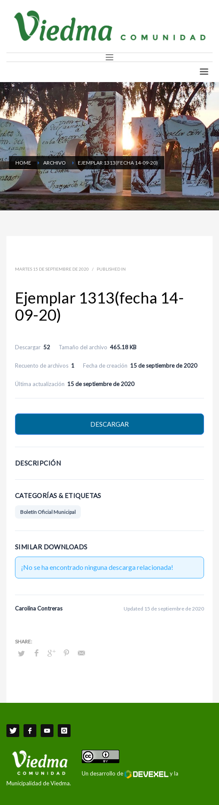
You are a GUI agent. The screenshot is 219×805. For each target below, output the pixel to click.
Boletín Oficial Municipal (48, 512)
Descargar (109, 424)
